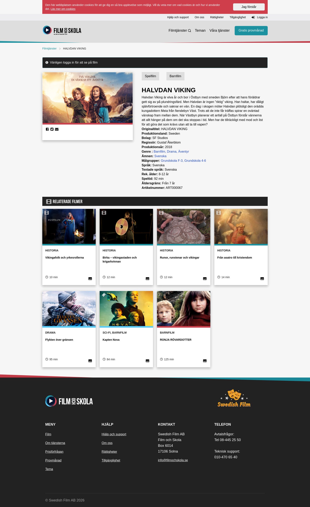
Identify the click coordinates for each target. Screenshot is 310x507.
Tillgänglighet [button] (238, 17)
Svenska (160, 156)
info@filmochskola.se (173, 460)
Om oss (107, 443)
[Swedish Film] (239, 397)
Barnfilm (159, 151)
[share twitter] (52, 129)
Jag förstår (248, 7)
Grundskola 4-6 (195, 160)
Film (48, 434)
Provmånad (53, 460)
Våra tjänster (220, 30)
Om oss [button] (199, 17)
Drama (172, 151)
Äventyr (183, 151)
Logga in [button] (260, 17)
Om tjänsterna (55, 443)
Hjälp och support (114, 434)
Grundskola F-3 (171, 160)
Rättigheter (109, 451)
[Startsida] (62, 31)
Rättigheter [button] (217, 17)
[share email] (57, 129)
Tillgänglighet (111, 460)
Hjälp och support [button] (178, 17)
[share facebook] (47, 129)
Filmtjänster (178, 30)
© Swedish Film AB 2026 (64, 500)
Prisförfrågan (54, 451)
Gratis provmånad (251, 30)
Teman (200, 30)
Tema (49, 469)
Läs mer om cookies (63, 8)
